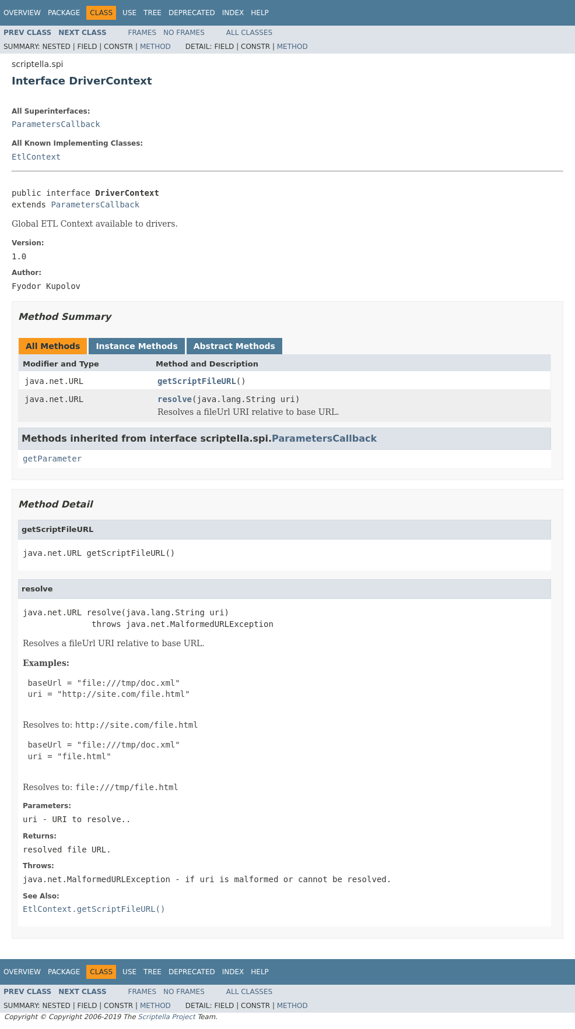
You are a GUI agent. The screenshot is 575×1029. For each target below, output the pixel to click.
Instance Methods (136, 346)
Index (233, 13)
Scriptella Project (166, 1017)
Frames (142, 33)
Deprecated (192, 13)
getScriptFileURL (196, 381)
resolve (174, 399)
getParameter (52, 458)
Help (260, 13)
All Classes (249, 33)
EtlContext (36, 156)
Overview (22, 13)
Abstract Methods (234, 346)
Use (129, 13)
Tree (152, 13)
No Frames (184, 33)
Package (64, 13)
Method (155, 47)
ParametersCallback (56, 124)
